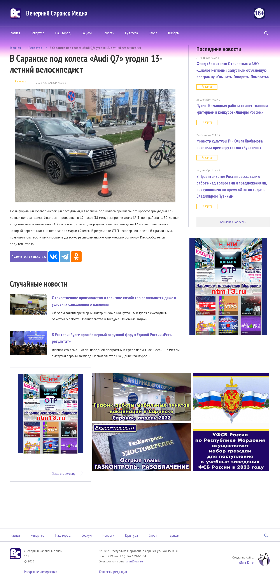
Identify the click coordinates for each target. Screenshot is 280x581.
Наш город (63, 32)
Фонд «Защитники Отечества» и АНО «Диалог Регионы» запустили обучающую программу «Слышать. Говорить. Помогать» (232, 70)
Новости (108, 32)
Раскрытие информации (40, 571)
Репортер (37, 32)
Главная (15, 32)
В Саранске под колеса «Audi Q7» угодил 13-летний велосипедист (95, 47)
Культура (131, 32)
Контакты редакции (113, 571)
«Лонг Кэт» (246, 562)
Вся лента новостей (233, 222)
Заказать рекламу (63, 473)
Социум (87, 32)
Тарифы (173, 535)
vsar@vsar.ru (134, 561)
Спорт (153, 32)
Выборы (173, 32)
